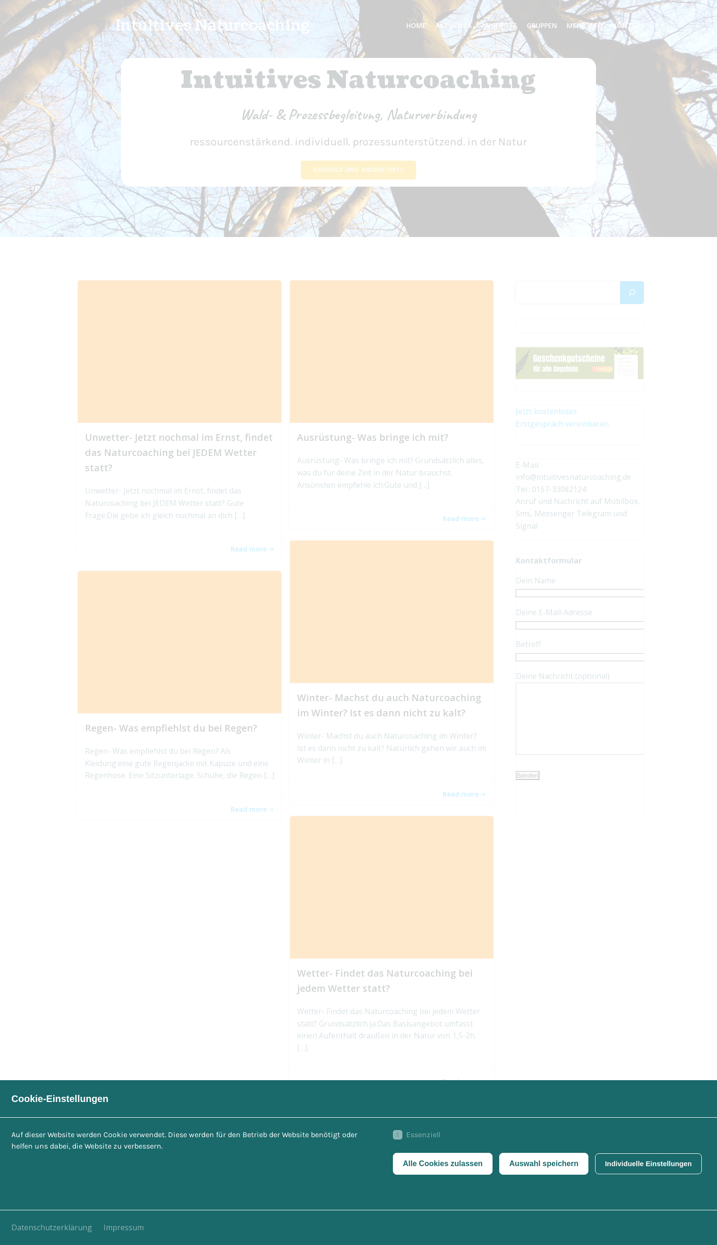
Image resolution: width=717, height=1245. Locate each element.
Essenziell (414, 1137)
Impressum (123, 1227)
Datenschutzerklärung (51, 1227)
